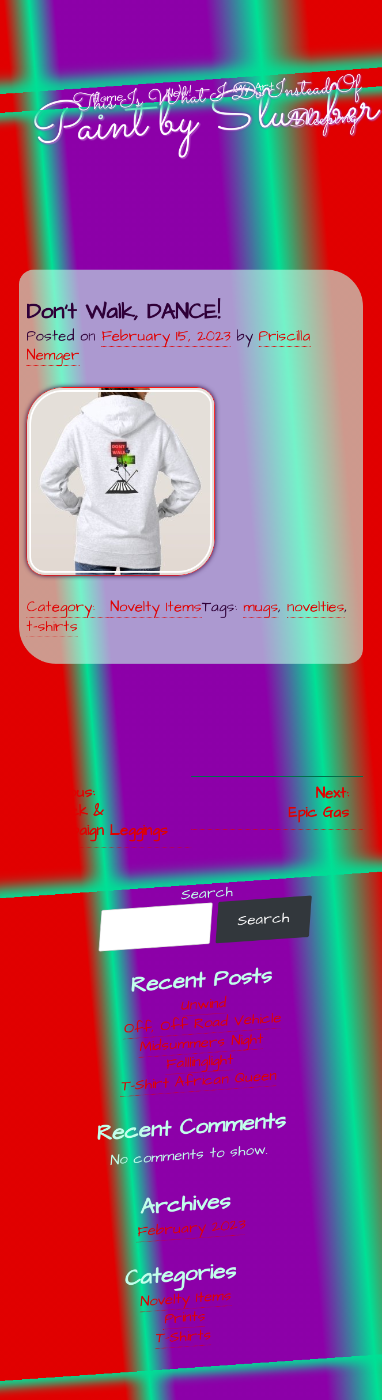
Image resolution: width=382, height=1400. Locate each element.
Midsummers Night (201, 1042)
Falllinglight (200, 1061)
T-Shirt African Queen (198, 1080)
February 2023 (191, 1228)
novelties (316, 607)
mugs (260, 607)
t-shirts (52, 626)
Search (207, 893)
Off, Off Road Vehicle (202, 1023)
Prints (185, 1317)
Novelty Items (156, 607)
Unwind (204, 1004)
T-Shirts (183, 1337)
